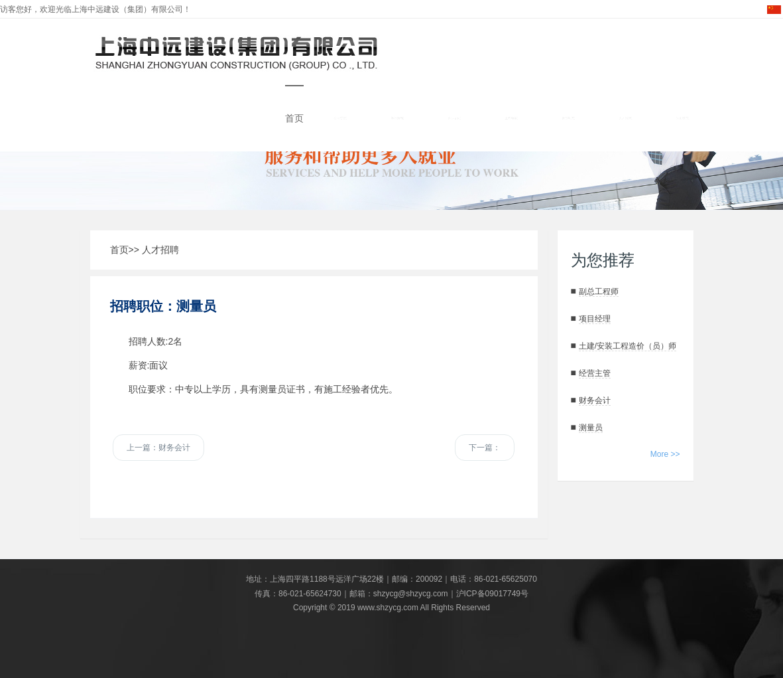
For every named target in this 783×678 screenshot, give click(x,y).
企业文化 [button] (454, 118)
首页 (294, 118)
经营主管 (595, 373)
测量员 (591, 427)
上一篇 (158, 447)
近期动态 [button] (568, 118)
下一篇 (485, 447)
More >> (665, 454)
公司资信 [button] (340, 118)
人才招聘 (160, 249)
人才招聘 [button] (625, 118)
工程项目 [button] (511, 118)
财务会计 (595, 400)
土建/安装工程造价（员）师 (627, 346)
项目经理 (595, 318)
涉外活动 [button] (397, 118)
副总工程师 (599, 291)
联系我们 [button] (682, 118)
